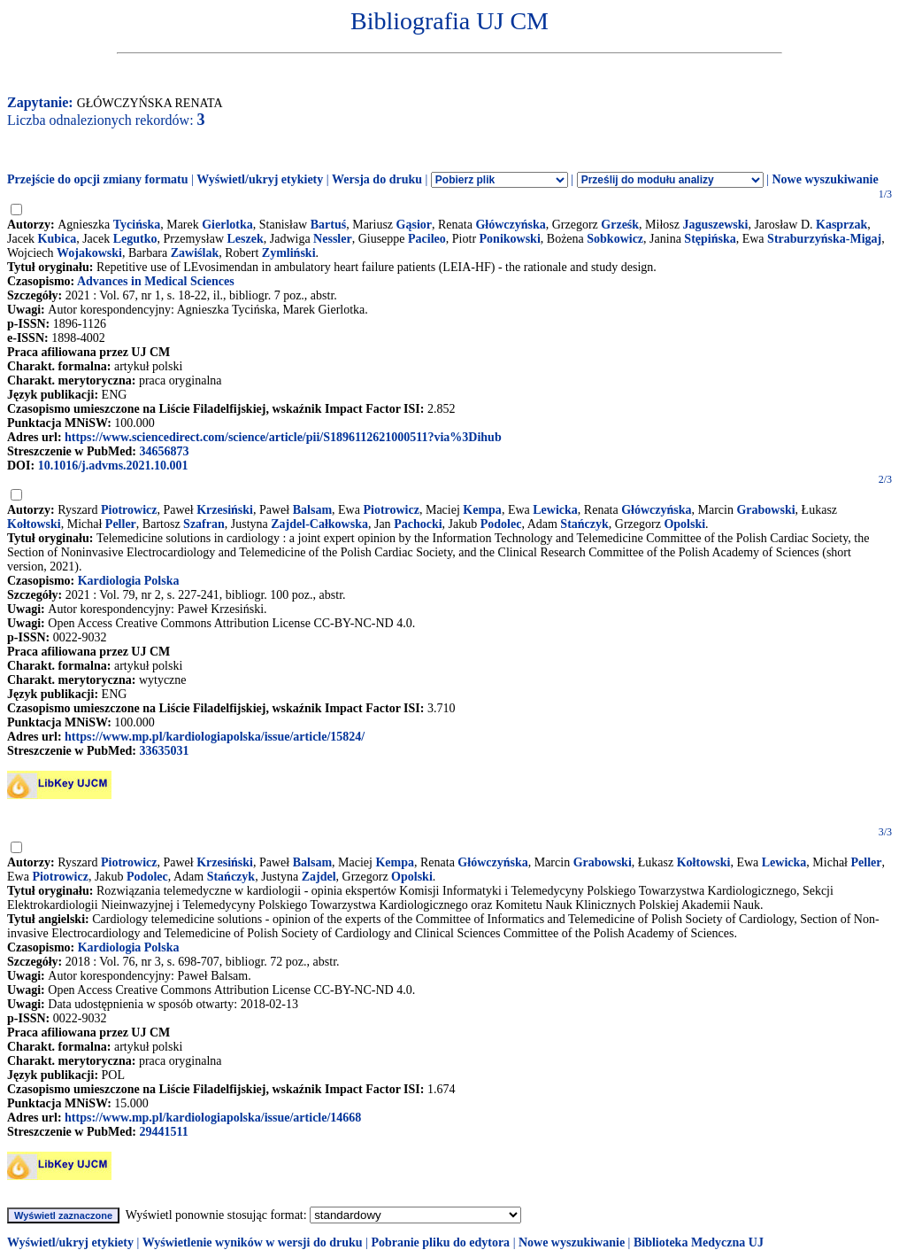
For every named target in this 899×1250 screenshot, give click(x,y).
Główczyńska (510, 224)
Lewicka (555, 509)
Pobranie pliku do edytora (440, 1242)
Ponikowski (510, 238)
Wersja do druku (377, 179)
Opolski (684, 524)
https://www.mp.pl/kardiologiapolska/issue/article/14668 (213, 1117)
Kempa (482, 509)
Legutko (135, 238)
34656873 (163, 451)
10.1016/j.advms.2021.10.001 (113, 465)
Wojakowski (89, 253)
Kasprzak (841, 224)
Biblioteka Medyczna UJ (699, 1242)
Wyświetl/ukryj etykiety (259, 179)
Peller (120, 524)
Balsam (312, 509)
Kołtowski (34, 524)
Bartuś (328, 224)
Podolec (501, 524)
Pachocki (418, 524)
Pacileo (427, 238)
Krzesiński (224, 509)
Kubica (57, 238)
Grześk (620, 224)
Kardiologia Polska (129, 580)
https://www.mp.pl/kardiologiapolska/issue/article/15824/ (215, 736)
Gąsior (414, 224)
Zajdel (319, 876)
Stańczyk (584, 524)
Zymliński (289, 253)
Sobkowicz (615, 238)
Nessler (332, 238)
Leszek (245, 238)
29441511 (163, 1131)
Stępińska (709, 238)
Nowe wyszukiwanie (825, 179)
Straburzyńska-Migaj (824, 238)
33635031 (163, 750)
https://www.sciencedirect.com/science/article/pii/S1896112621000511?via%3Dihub (283, 437)
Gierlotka (227, 224)
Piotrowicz (129, 509)
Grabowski (765, 509)
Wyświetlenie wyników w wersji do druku (252, 1242)
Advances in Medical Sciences (155, 281)
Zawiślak (195, 253)
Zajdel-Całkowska (319, 524)
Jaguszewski (715, 224)
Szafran (204, 524)
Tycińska (136, 224)
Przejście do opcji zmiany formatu (97, 179)
